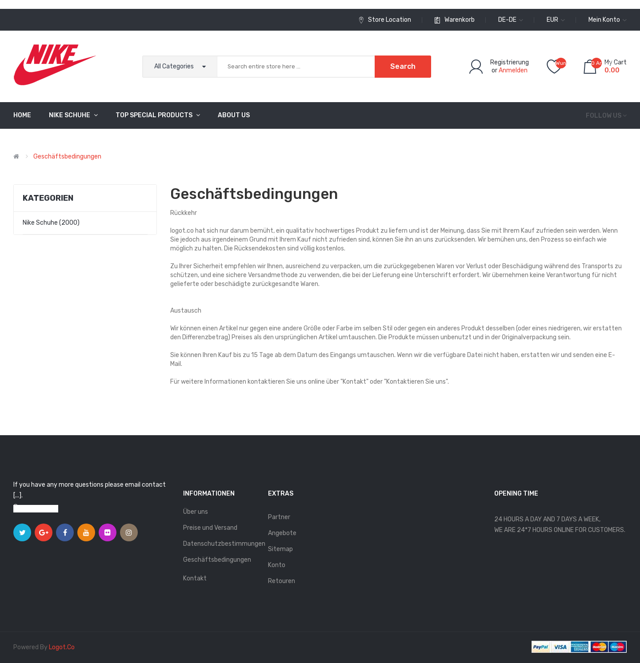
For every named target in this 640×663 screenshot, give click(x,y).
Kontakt (195, 578)
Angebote (282, 533)
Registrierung (509, 62)
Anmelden (513, 70)
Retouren (281, 581)
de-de (510, 20)
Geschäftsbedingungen (67, 156)
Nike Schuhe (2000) (51, 222)
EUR (556, 20)
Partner (279, 517)
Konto (276, 565)
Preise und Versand (210, 528)
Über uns (195, 512)
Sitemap (280, 549)
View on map (40, 508)
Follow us (603, 115)
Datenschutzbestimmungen (221, 544)
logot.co (62, 647)
